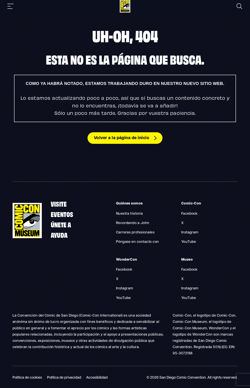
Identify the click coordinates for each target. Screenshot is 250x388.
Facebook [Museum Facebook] (189, 270)
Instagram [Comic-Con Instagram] (189, 233)
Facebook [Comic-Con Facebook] (189, 214)
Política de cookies (27, 378)
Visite (59, 204)
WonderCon (126, 260)
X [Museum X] (182, 279)
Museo (187, 260)
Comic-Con (191, 204)
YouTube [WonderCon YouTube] (123, 298)
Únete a (61, 224)
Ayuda (59, 234)
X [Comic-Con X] (182, 223)
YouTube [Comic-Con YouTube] (188, 242)
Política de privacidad (64, 378)
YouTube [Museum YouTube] (188, 298)
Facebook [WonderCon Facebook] (124, 270)
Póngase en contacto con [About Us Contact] (137, 242)
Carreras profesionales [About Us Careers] (135, 233)
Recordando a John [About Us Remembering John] (132, 223)
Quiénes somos (129, 204)
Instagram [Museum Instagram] (189, 289)
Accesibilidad (97, 378)
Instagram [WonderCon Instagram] (124, 289)
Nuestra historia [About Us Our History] (129, 214)
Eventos (62, 214)
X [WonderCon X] (117, 279)
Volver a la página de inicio (121, 138)
